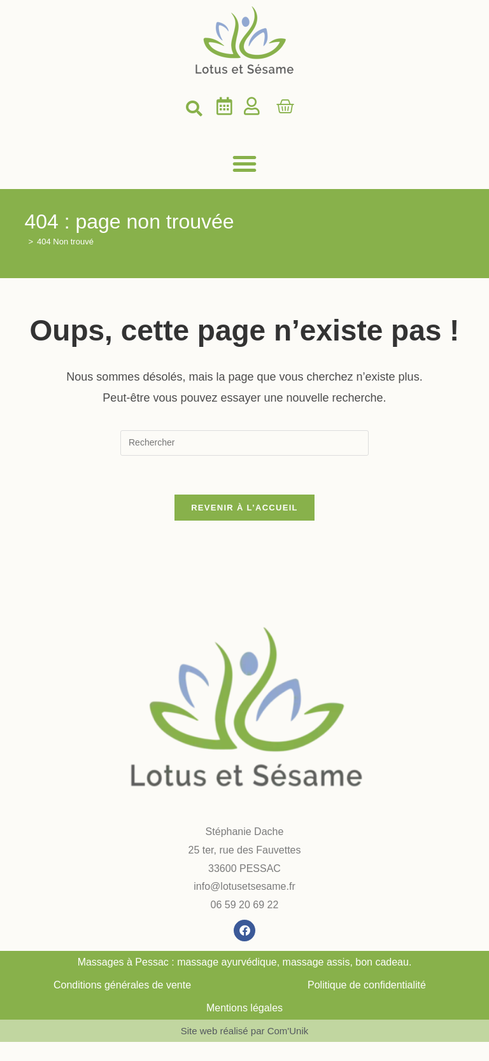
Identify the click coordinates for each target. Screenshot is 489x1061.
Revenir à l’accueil (244, 507)
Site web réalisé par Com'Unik (244, 1030)
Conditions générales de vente (122, 985)
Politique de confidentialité (367, 985)
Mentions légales (244, 1007)
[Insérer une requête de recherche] (244, 443)
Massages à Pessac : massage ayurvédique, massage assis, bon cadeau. (245, 962)
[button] (193, 108)
